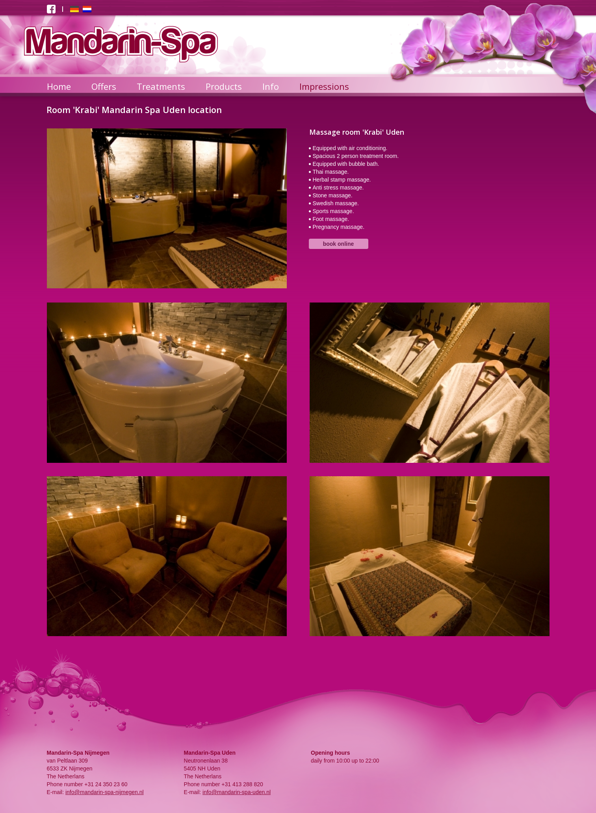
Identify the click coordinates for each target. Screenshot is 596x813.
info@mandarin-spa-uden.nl (236, 792)
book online (338, 244)
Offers (103, 86)
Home (59, 86)
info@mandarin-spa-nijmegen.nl (104, 792)
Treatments (161, 86)
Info (270, 86)
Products (224, 86)
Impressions (324, 86)
